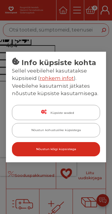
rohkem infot (57, 78)
